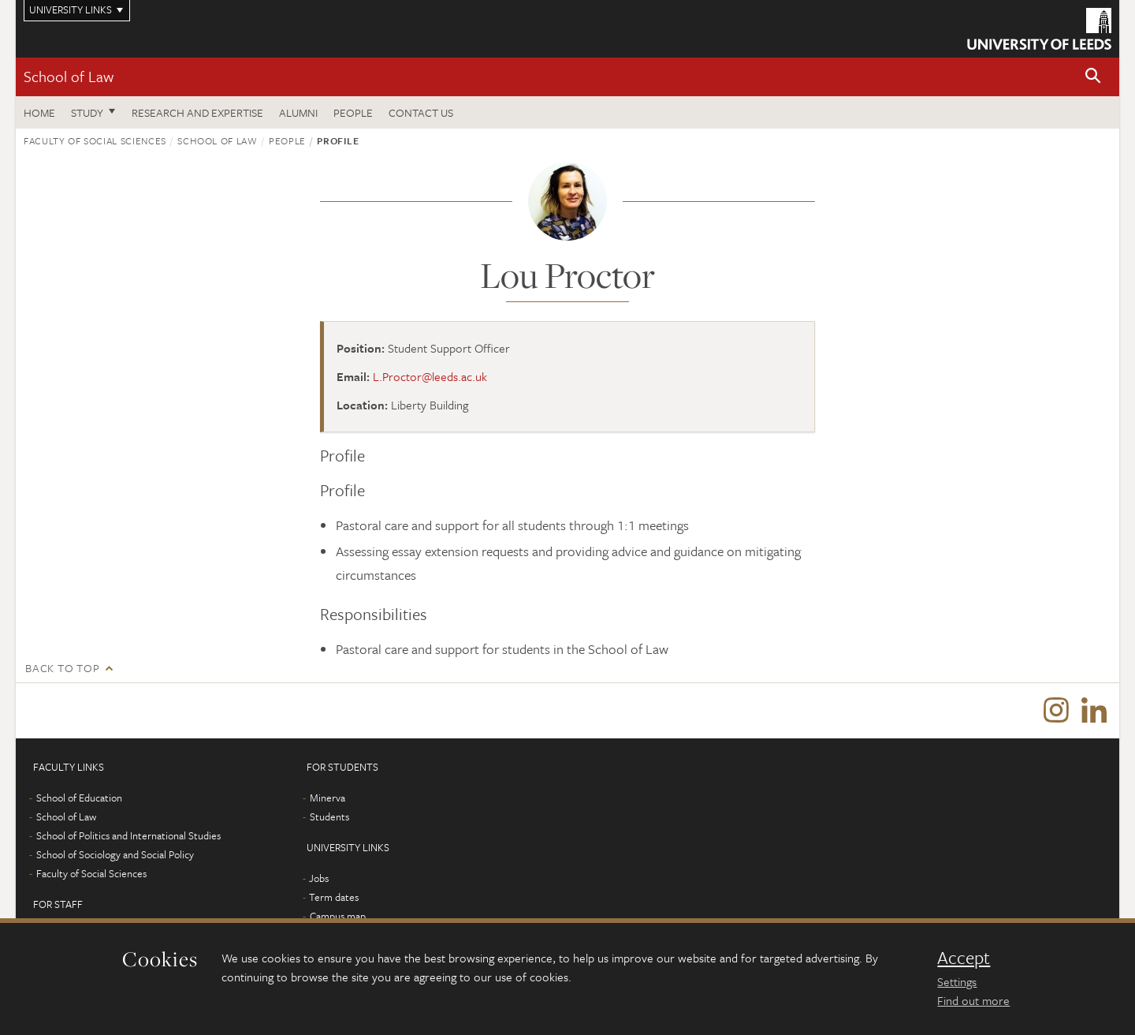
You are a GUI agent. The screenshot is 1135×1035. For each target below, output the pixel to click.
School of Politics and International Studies (128, 835)
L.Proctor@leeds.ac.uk (430, 376)
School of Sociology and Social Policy (115, 854)
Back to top (62, 667)
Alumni (298, 112)
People (353, 112)
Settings (957, 981)
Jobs (319, 878)
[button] (1093, 77)
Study (87, 112)
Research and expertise (197, 112)
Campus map (338, 916)
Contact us (421, 112)
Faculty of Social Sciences (95, 140)
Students (329, 816)
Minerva (327, 797)
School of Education (79, 797)
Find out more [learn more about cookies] (973, 1000)
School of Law (69, 76)
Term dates (334, 897)
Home (39, 112)
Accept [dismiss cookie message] (963, 957)
